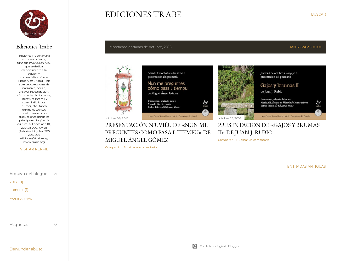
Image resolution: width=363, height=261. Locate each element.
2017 (16, 182)
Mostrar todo (306, 47)
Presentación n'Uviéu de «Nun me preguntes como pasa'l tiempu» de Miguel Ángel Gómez (157, 132)
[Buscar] (318, 14)
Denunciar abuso (26, 249)
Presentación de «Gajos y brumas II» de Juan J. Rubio (269, 128)
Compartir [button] (112, 147)
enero (20, 190)
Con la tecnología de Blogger (215, 246)
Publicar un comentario (140, 147)
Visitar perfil (34, 149)
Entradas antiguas (306, 166)
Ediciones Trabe (143, 14)
